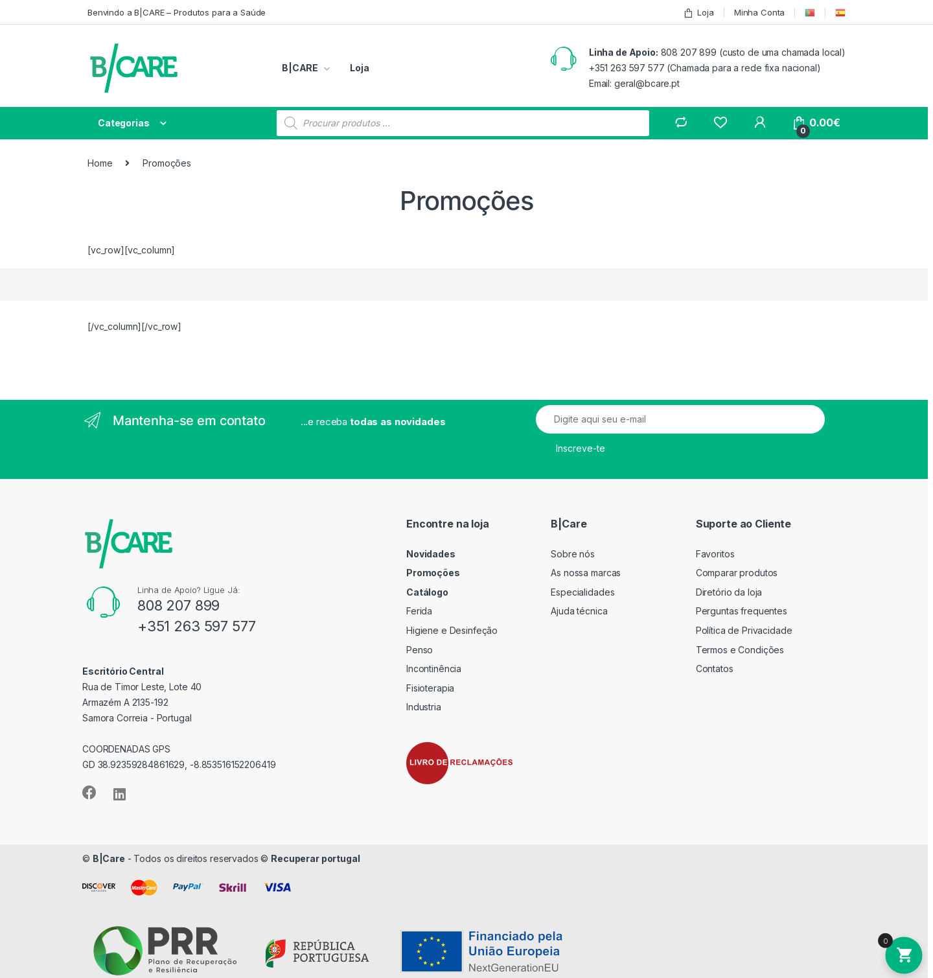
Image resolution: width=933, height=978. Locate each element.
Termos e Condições (740, 649)
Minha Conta (759, 12)
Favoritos (715, 553)
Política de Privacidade (744, 630)
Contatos (714, 668)
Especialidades (582, 592)
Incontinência (433, 668)
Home (99, 163)
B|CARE (300, 67)
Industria (423, 706)
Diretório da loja (729, 592)
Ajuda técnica (579, 610)
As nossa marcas (586, 572)
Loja (698, 12)
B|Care (109, 858)
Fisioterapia (430, 687)
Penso (419, 649)
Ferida (419, 610)
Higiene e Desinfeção (452, 630)
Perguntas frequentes (741, 610)
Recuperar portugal (315, 858)
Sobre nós (573, 553)
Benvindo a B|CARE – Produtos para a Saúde (176, 12)
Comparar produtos (737, 572)
